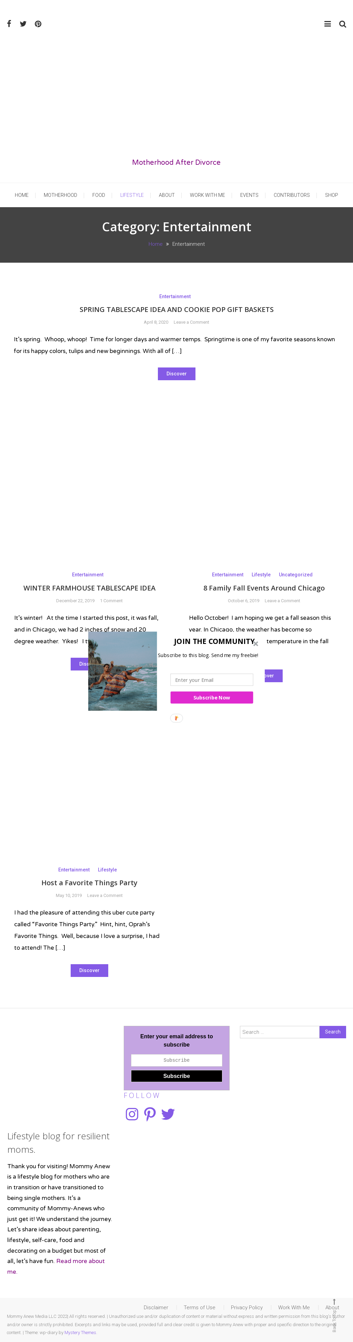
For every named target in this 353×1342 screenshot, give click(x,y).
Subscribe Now (211, 697)
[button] (174, 641)
